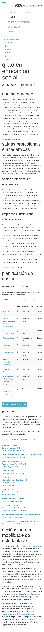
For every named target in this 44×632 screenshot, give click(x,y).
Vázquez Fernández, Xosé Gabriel (15, 480)
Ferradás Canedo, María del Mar (14, 464)
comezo (12, 12)
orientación (14, 26)
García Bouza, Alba (8, 485)
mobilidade (7, 59)
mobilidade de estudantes (30, 546)
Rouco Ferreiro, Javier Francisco (13, 451)
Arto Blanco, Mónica (8, 494)
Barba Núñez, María (10, 492)
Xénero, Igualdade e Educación (7, 362)
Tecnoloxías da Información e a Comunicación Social (21, 515)
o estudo (27, 12)
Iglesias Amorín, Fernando (12, 517)
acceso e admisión (19, 21)
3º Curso (24, 299)
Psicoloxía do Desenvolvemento (13, 461)
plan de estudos (10, 52)
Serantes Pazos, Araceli (11, 448)
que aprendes (8, 43)
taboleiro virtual (22, 597)
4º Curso (32, 299)
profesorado (9, 56)
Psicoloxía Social (8, 338)
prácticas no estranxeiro (27, 579)
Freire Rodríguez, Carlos (10, 467)
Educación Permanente (10, 505)
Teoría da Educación (9, 445)
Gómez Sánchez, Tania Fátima (13, 508)
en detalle (13, 17)
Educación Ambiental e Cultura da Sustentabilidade (20, 521)
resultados (14, 31)
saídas (6, 46)
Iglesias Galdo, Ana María (12, 501)
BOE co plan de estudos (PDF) (14, 404)
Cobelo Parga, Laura (9, 483)
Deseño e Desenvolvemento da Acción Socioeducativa (21, 454)
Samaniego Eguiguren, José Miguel (14, 510)
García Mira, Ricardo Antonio (13, 473)
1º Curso (6, 299)
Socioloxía (6, 345)
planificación (8, 49)
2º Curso (15, 299)
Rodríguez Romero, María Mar (13, 457)
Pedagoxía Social (9, 352)
